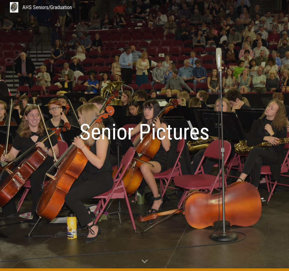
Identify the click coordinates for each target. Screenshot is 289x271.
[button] (144, 261)
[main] (144, 132)
